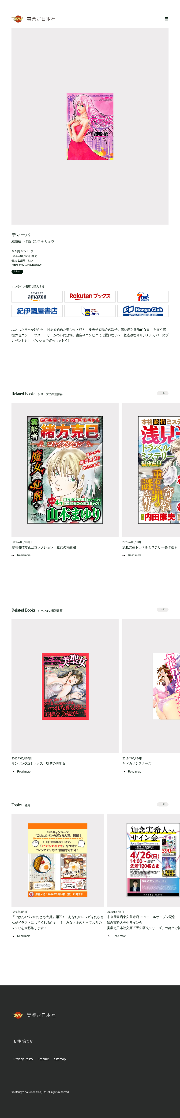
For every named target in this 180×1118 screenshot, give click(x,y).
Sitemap (60, 1059)
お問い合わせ (23, 1041)
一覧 (163, 393)
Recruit (43, 1059)
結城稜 (16, 241)
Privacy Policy (23, 1059)
